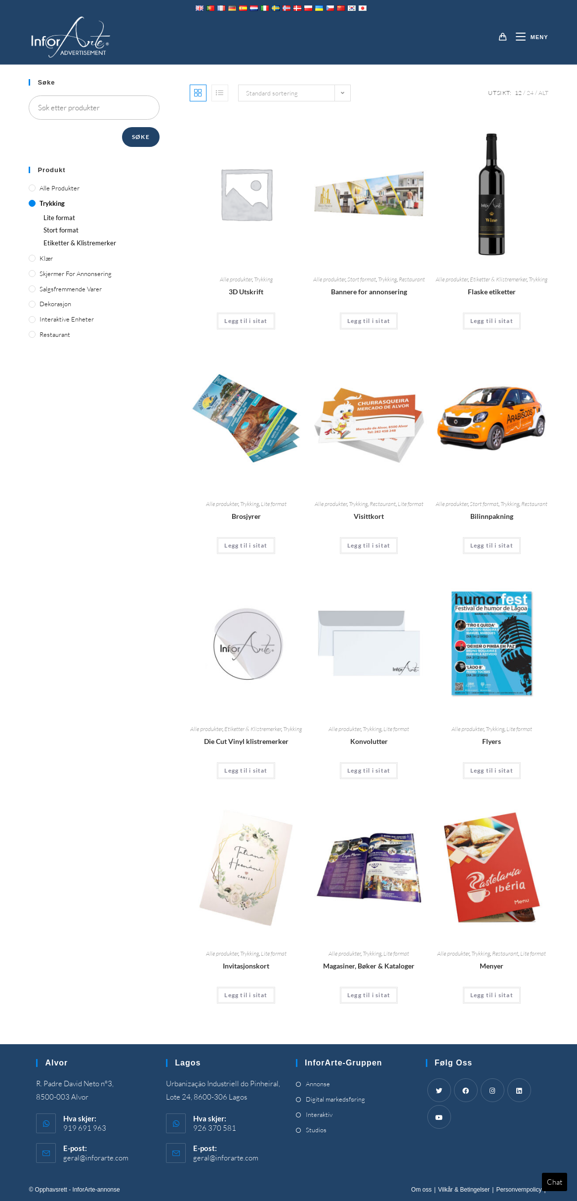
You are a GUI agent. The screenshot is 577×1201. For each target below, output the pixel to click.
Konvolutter (369, 741)
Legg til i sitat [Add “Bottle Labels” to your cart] (491, 320)
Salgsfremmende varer (71, 289)
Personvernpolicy (518, 1189)
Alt (543, 92)
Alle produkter (236, 279)
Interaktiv (319, 1114)
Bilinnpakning (491, 516)
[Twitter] (439, 1090)
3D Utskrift (246, 291)
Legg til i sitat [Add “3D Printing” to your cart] (245, 320)
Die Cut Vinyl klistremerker (246, 741)
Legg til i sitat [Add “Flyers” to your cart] (491, 770)
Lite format (274, 504)
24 (530, 92)
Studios (316, 1130)
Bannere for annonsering (369, 291)
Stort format (361, 279)
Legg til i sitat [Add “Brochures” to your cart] (245, 545)
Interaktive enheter (67, 319)
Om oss (421, 1189)
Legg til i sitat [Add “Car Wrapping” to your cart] (491, 545)
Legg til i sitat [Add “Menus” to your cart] (491, 995)
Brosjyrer (246, 516)
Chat (554, 1182)
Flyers (491, 741)
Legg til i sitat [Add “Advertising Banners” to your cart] (368, 320)
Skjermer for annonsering (76, 273)
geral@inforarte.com (95, 1157)
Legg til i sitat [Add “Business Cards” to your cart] (368, 545)
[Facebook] (466, 1090)
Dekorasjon (55, 304)
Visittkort (369, 516)
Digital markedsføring (335, 1099)
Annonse (318, 1084)
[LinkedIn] (519, 1090)
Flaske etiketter (492, 291)
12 (518, 92)
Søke (141, 136)
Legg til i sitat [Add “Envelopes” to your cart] (368, 770)
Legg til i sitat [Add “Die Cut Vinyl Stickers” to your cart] (245, 770)
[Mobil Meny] (528, 37)
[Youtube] (439, 1117)
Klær (46, 258)
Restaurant (412, 279)
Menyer (491, 966)
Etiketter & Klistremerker (498, 279)
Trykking (263, 279)
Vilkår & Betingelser (464, 1189)
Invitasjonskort (246, 966)
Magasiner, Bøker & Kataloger (368, 966)
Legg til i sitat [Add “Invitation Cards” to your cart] (245, 995)
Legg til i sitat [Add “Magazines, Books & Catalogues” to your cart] (368, 995)
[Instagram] (492, 1090)
